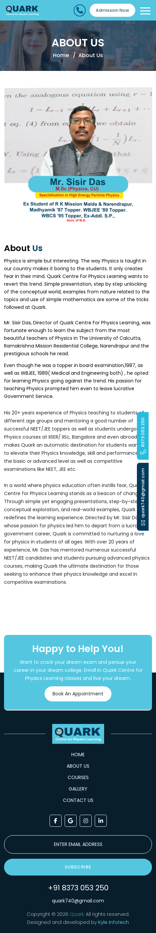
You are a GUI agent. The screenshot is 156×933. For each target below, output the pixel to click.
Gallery (78, 788)
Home (61, 55)
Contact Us (78, 800)
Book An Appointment (76, 693)
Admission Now (112, 10)
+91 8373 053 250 (78, 888)
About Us (78, 766)
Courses (78, 777)
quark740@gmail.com (78, 900)
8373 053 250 (143, 435)
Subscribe (78, 867)
